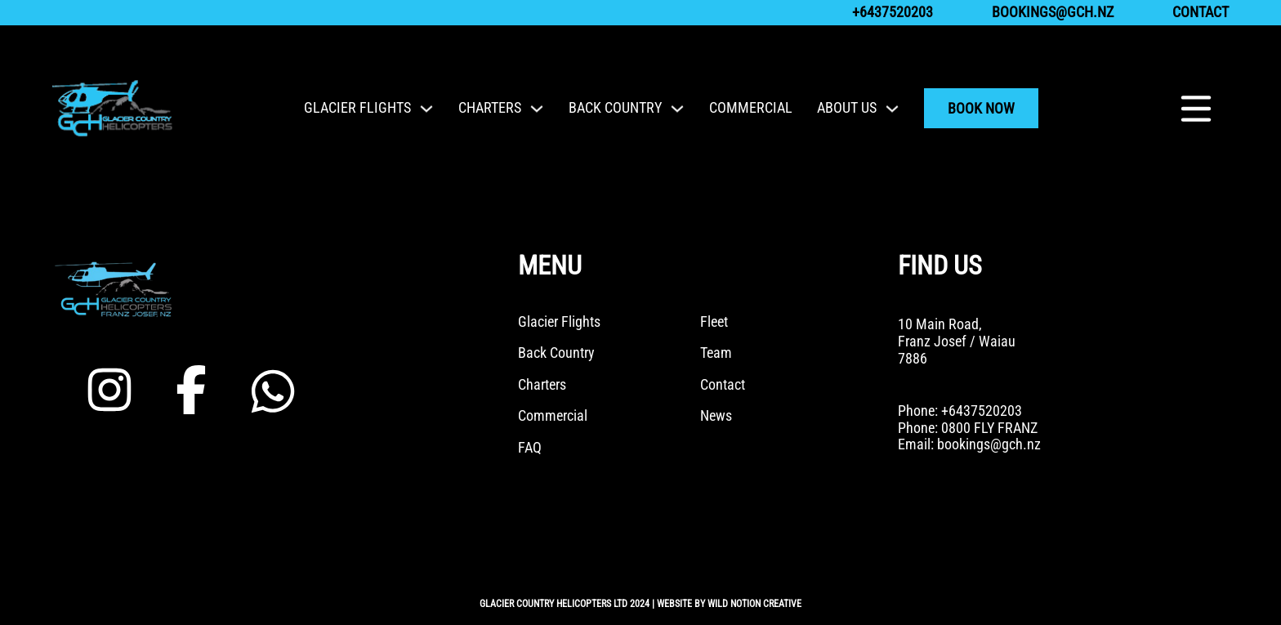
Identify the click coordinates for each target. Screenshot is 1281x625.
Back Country (615, 108)
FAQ (530, 448)
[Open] (1196, 108)
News (716, 416)
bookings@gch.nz (1053, 12)
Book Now (981, 108)
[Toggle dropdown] (426, 108)
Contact (1200, 12)
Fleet (714, 322)
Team (716, 353)
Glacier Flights (357, 108)
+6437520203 (892, 12)
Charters (489, 108)
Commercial (750, 108)
